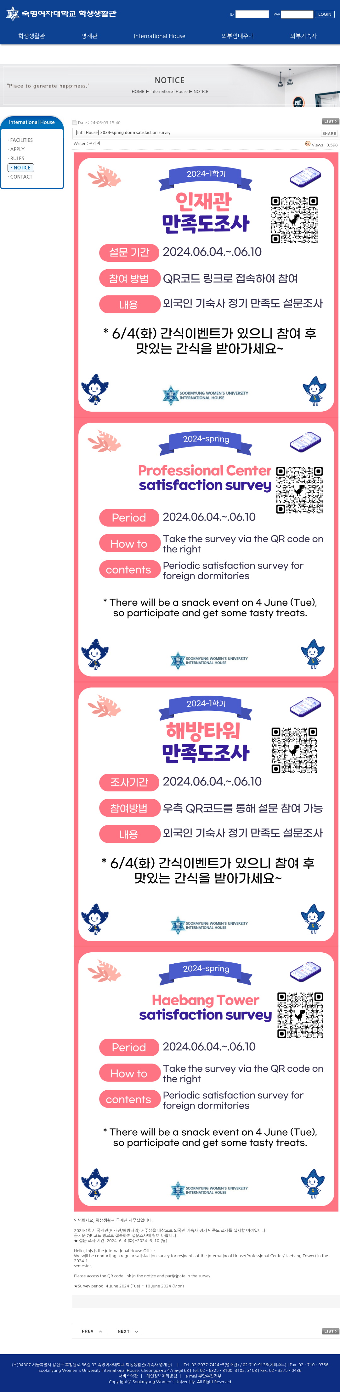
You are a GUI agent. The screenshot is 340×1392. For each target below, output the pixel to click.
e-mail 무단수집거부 (203, 1376)
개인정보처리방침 (161, 1376)
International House (159, 36)
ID (232, 14)
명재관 (90, 36)
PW (277, 14)
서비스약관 (128, 1376)
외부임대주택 (238, 36)
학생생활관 (31, 36)
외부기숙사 (303, 36)
